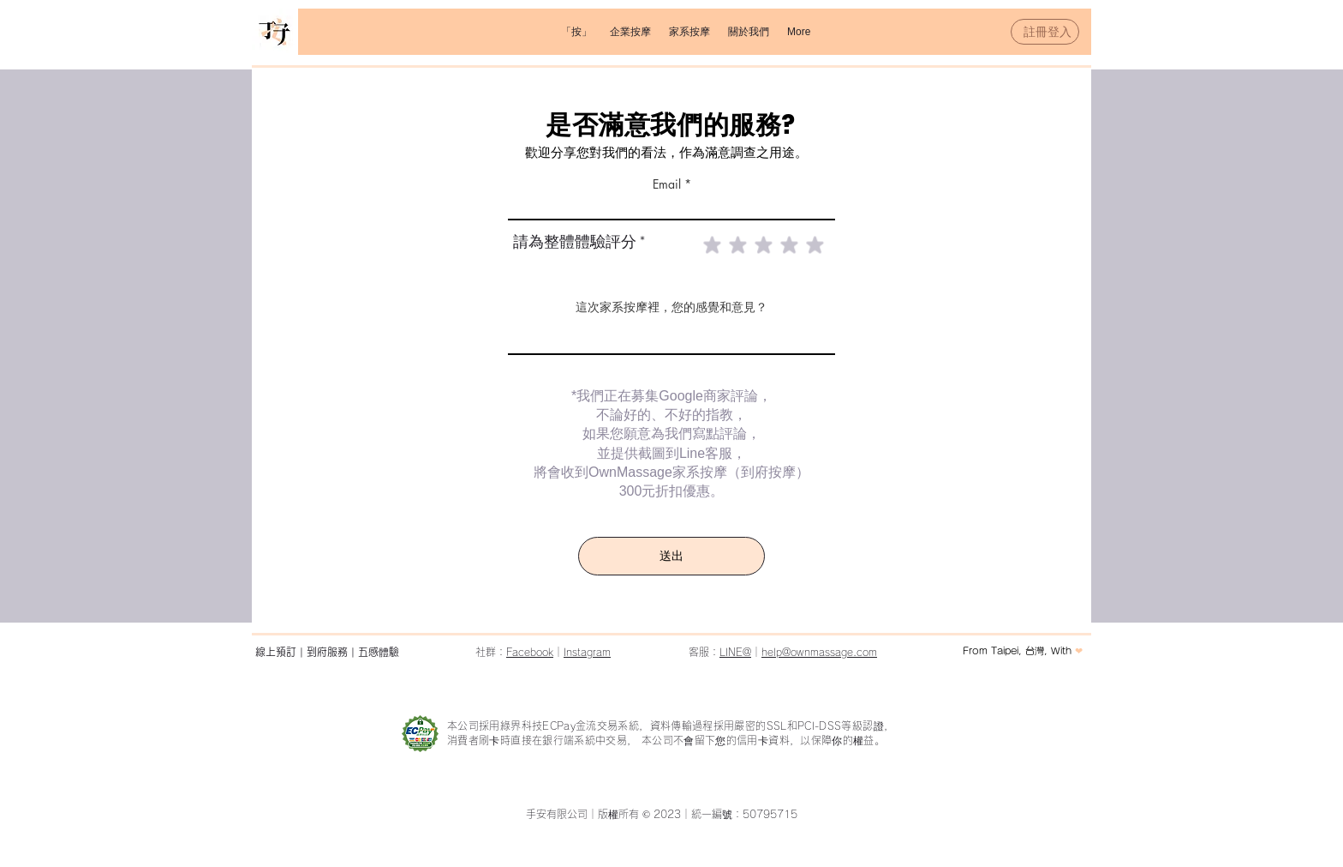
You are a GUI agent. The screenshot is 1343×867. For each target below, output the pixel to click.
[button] (630, 32)
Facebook (529, 652)
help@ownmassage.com (819, 652)
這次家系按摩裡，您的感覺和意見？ (671, 307)
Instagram (587, 652)
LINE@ (735, 652)
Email (667, 184)
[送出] (671, 556)
